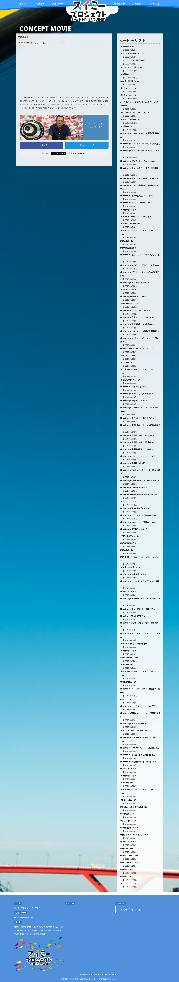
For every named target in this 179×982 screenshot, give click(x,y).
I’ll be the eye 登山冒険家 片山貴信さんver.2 (138, 324)
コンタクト (154, 3)
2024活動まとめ (126, 74)
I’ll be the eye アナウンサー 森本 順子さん (137, 418)
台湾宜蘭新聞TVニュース (130, 303)
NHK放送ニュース (127, 814)
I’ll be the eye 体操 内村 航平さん (133, 387)
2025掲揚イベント (127, 46)
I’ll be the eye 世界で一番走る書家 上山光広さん (139, 178)
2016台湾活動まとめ (128, 651)
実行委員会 (119, 3)
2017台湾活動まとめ (128, 543)
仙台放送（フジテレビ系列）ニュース (135, 835)
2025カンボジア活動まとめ (131, 67)
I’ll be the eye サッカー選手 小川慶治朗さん (137, 755)
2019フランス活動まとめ (130, 119)
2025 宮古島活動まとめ (130, 53)
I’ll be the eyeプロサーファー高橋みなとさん (138, 522)
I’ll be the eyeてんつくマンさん (132, 616)
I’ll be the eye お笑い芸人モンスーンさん (136, 196)
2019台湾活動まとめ (128, 210)
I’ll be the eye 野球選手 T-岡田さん (134, 401)
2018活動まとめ (126, 241)
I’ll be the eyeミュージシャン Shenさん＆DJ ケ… (140, 515)
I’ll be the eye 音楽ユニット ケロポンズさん (137, 317)
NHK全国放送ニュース (129, 828)
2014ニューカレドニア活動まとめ (133, 807)
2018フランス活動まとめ (130, 224)
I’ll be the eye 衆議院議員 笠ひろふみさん (136, 449)
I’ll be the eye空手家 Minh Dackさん (134, 296)
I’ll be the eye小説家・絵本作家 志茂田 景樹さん (140, 481)
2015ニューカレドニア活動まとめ (133, 731)
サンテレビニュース (128, 88)
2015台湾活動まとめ (128, 776)
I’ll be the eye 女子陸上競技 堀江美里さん (137, 442)
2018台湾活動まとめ (128, 290)
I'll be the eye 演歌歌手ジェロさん (133, 529)
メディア (40, 3)
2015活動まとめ (126, 665)
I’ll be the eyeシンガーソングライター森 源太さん (140, 265)
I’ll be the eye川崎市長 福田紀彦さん (134, 487)
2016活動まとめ (126, 550)
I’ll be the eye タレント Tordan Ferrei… (136, 203)
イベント (23, 3)
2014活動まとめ (126, 783)
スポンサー (57, 3)
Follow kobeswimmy (77, 153)
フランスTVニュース (128, 356)
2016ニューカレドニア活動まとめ (133, 644)
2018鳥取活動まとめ (128, 248)
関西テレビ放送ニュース (129, 856)
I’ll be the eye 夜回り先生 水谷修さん (135, 283)
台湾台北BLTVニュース (129, 536)
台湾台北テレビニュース (129, 658)
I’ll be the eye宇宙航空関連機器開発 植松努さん (139, 494)
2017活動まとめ (126, 362)
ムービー (136, 3)
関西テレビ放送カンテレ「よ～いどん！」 (136, 349)
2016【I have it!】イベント (131, 567)
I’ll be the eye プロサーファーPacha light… (137, 161)
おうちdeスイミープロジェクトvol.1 (134, 112)
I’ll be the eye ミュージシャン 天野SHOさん (137, 609)
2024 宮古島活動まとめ (129, 81)
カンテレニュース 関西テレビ (132, 60)
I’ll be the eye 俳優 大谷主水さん (133, 574)
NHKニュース (125, 699)
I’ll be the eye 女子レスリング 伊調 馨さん (137, 394)
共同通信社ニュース (128, 682)
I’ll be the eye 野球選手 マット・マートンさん (138, 762)
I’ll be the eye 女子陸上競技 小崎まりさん (137, 435)
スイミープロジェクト (129, 909)
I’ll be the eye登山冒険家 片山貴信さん (135, 508)
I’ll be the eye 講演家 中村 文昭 (132, 463)
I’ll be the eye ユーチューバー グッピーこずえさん (140, 144)
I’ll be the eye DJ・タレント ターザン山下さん (138, 706)
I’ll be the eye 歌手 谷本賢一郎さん (134, 724)
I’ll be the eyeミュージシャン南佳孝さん (136, 310)
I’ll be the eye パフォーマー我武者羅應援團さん (139, 331)
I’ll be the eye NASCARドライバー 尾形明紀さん (139, 748)
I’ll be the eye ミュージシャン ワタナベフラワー (139, 456)
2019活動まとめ (126, 126)
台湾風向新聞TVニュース (130, 380)
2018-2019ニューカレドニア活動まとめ (135, 217)
